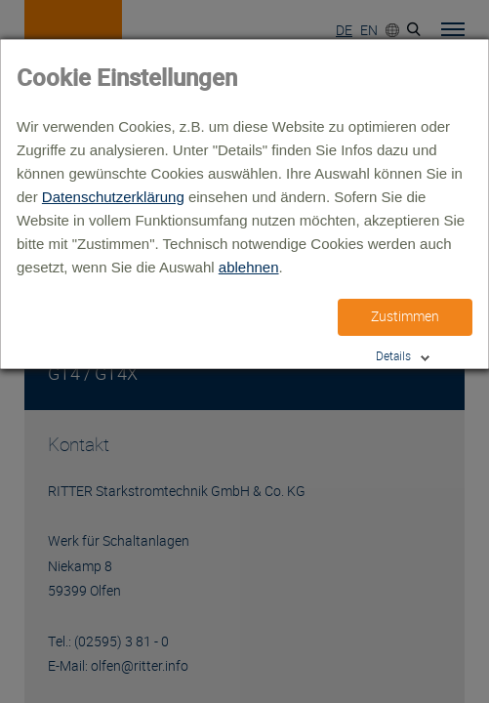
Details (393, 356)
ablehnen (249, 267)
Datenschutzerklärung (113, 196)
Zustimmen (405, 316)
